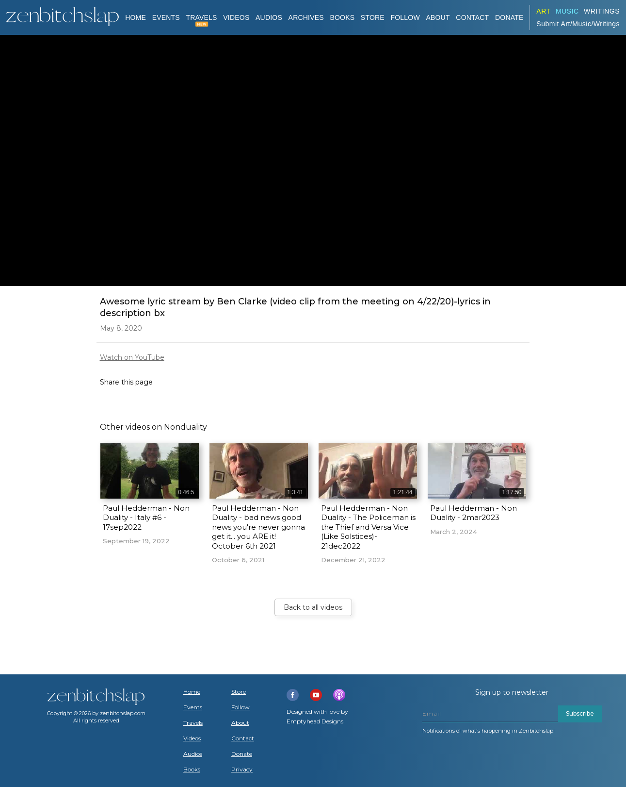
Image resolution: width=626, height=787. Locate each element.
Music (567, 11)
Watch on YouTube (132, 357)
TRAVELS (201, 17)
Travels (193, 723)
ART (543, 11)
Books (191, 769)
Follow (404, 17)
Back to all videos (313, 607)
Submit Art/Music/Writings (578, 24)
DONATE (509, 17)
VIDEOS (236, 17)
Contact (472, 17)
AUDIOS (269, 17)
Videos (192, 738)
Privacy (242, 769)
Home (135, 17)
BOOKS (342, 17)
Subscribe (580, 713)
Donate (241, 754)
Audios (192, 754)
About (437, 17)
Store (373, 17)
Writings (602, 11)
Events (166, 17)
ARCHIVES (306, 17)
